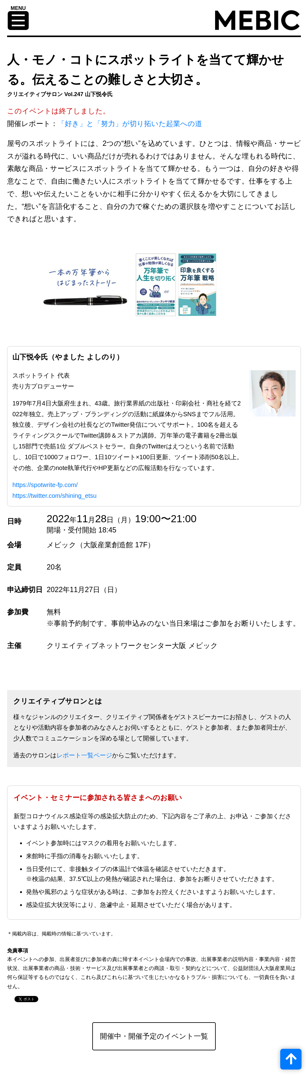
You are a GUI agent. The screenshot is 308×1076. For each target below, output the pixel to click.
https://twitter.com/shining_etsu (54, 495)
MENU (18, 8)
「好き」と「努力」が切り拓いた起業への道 (130, 124)
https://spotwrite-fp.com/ (45, 484)
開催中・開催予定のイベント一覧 (154, 1036)
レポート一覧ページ (84, 755)
